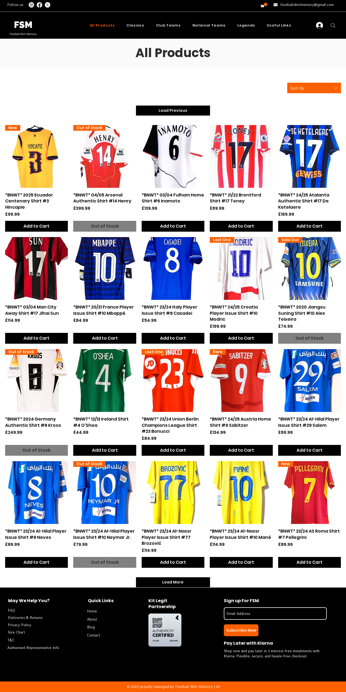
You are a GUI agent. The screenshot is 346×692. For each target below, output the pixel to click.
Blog (91, 627)
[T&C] (29, 640)
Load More (173, 582)
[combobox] (314, 88)
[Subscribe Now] (241, 630)
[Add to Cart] (36, 226)
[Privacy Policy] (24, 625)
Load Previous (173, 110)
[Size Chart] (24, 632)
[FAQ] (24, 610)
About (92, 619)
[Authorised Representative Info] (34, 648)
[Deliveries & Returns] (25, 618)
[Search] (333, 25)
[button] (264, 5)
